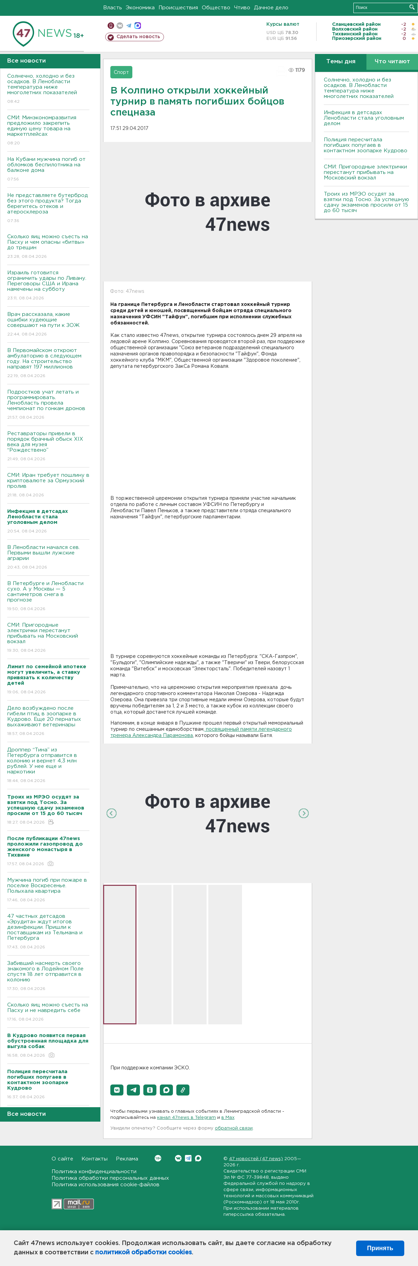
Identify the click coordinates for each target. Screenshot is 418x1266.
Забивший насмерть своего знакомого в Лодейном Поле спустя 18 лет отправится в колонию (48, 976)
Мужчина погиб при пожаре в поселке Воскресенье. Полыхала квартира (48, 890)
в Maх (227, 1118)
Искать (412, 7)
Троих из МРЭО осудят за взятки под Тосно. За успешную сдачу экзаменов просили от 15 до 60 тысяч (366, 202)
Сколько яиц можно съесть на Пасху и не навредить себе (48, 1012)
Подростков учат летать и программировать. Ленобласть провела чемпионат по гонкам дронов (48, 405)
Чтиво (242, 7)
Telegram (188, 1158)
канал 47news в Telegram (186, 1118)
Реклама (127, 1159)
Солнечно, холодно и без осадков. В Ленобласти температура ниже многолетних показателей (48, 89)
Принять (380, 1248)
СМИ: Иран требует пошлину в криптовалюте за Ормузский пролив (48, 485)
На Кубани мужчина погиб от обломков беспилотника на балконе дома (48, 169)
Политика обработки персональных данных (110, 1178)
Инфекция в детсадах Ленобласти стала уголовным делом (364, 118)
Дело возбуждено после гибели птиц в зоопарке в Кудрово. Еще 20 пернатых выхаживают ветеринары (48, 721)
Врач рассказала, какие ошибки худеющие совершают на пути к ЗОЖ (48, 324)
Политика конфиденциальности (94, 1171)
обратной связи (234, 1128)
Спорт (121, 72)
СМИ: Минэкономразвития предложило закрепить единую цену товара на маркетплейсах (48, 130)
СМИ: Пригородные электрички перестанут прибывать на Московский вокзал (48, 638)
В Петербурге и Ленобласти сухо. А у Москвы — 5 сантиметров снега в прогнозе (48, 596)
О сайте (62, 1159)
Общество (216, 7)
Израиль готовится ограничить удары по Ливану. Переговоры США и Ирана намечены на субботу (48, 286)
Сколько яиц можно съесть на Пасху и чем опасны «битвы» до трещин (48, 247)
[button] (116, 1090)
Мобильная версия (111, 25)
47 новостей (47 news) (256, 1159)
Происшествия (178, 7)
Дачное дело (271, 7)
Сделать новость (138, 37)
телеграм (128, 25)
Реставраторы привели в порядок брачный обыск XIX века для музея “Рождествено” (48, 446)
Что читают (392, 61)
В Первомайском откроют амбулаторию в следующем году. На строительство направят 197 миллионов (48, 363)
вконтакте (120, 25)
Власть (112, 7)
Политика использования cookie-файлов (106, 1184)
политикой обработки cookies (143, 1252)
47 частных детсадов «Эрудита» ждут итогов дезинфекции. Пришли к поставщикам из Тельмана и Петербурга (48, 932)
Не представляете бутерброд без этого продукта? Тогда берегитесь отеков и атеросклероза (48, 208)
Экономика (140, 7)
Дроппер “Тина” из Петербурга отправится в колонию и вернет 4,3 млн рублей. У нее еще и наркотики (48, 766)
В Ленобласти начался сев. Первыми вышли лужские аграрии (48, 557)
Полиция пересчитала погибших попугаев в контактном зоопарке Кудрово (365, 145)
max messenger (137, 25)
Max (198, 1158)
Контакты (94, 1159)
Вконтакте (158, 1158)
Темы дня (340, 61)
